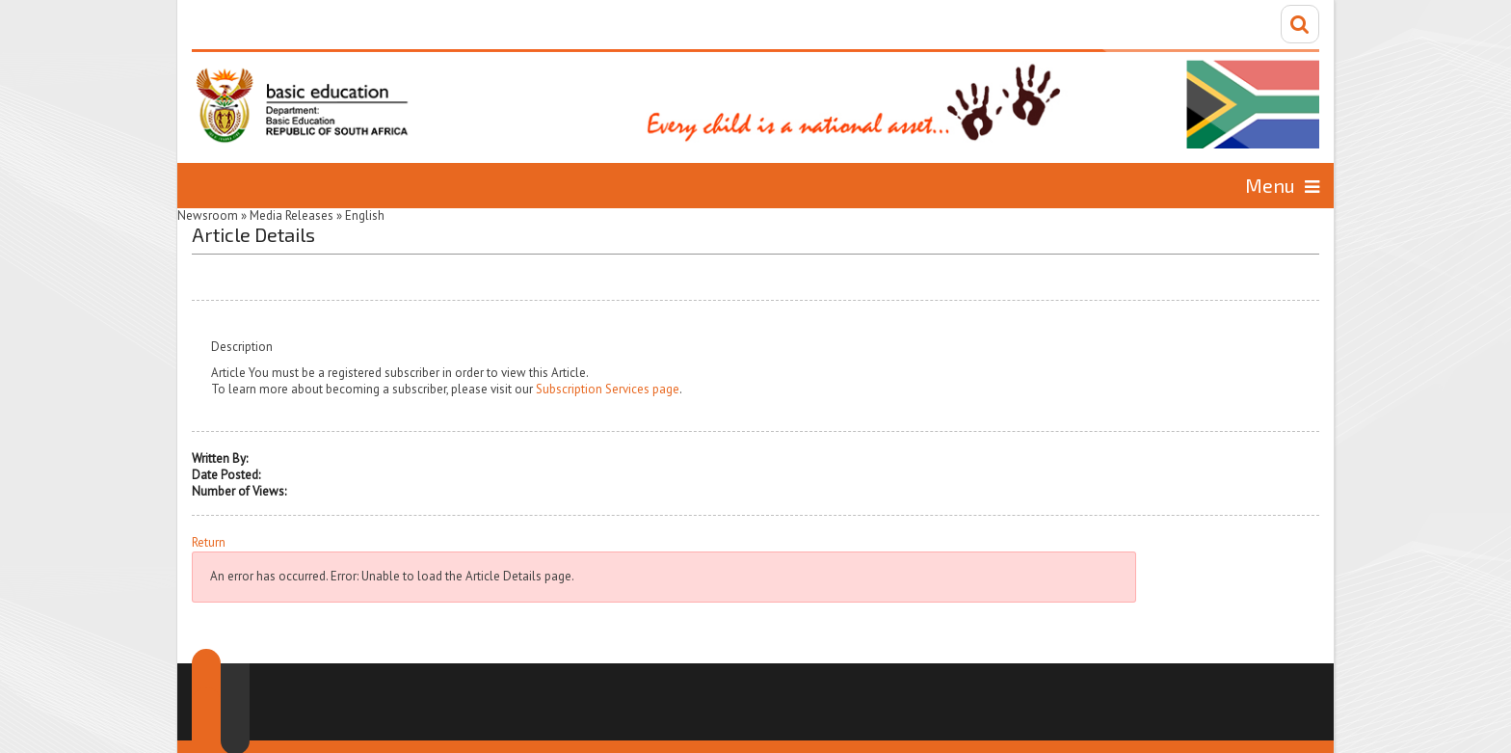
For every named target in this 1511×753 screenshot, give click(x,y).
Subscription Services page (607, 389)
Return (208, 543)
